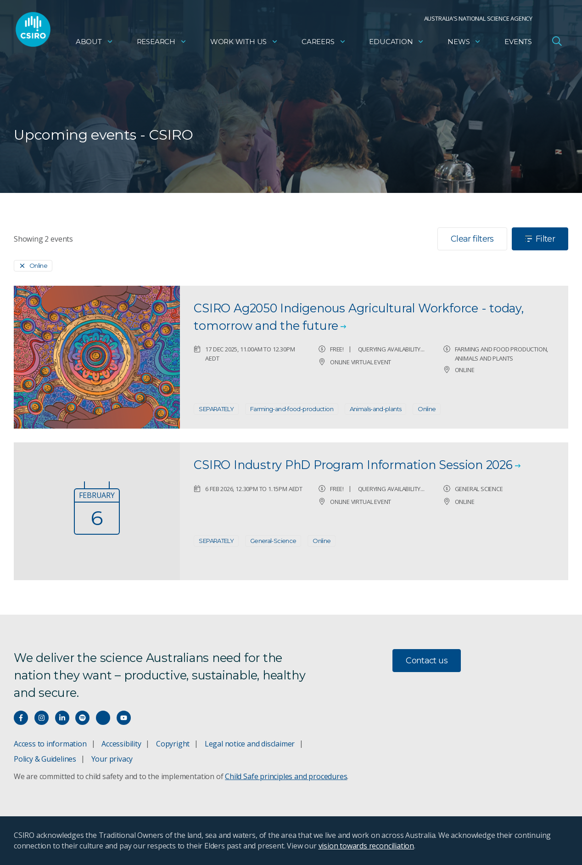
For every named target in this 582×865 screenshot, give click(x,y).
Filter (540, 239)
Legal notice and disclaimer (250, 744)
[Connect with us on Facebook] (21, 718)
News (464, 44)
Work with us (244, 44)
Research (162, 44)
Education (396, 44)
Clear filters (472, 239)
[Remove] (33, 265)
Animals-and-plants (376, 409)
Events (518, 44)
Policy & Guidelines (45, 759)
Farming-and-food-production (291, 409)
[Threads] (103, 718)
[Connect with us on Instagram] (41, 718)
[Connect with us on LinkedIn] (62, 718)
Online (427, 409)
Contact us (427, 661)
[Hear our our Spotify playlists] (82, 718)
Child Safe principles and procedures (286, 776)
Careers (324, 44)
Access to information (50, 744)
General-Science (273, 540)
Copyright (173, 744)
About (94, 44)
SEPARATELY (216, 409)
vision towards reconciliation (366, 846)
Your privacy (112, 759)
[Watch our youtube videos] (124, 718)
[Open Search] (556, 43)
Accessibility (121, 744)
